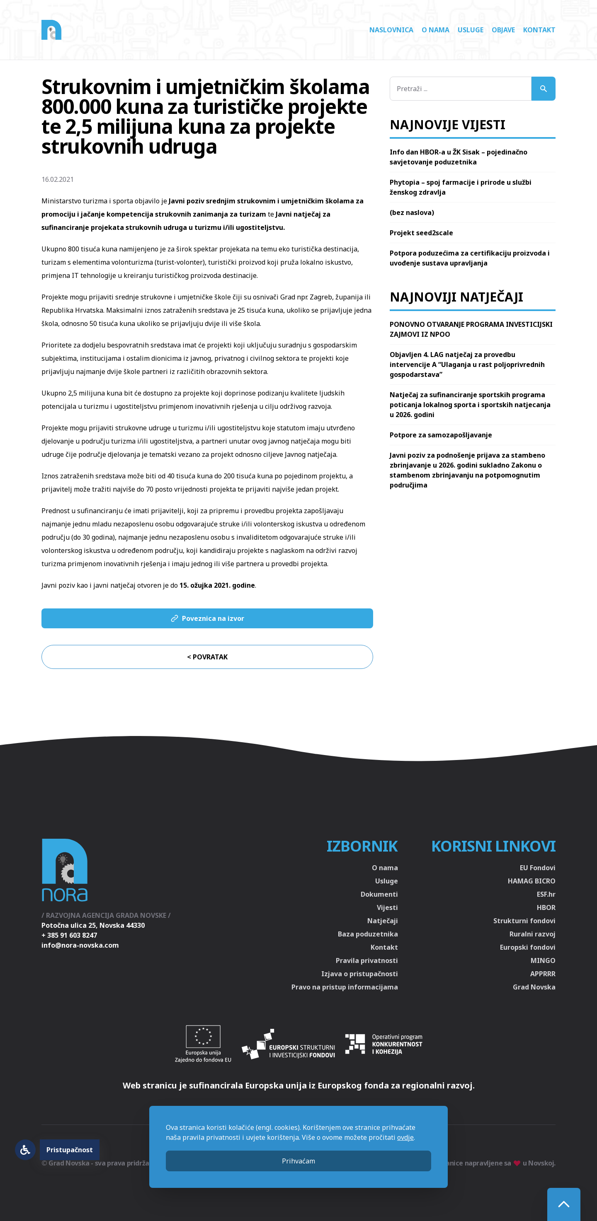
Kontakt (539, 29)
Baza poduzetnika (368, 934)
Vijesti (387, 907)
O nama (435, 29)
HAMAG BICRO (532, 881)
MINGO (543, 960)
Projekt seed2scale (421, 232)
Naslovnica (391, 29)
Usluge (470, 29)
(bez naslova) (412, 212)
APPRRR (543, 973)
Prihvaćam (298, 1161)
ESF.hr (546, 894)
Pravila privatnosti (367, 960)
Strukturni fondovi (524, 920)
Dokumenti (379, 894)
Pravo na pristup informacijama (344, 987)
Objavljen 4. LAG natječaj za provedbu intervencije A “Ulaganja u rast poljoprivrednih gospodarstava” (467, 364)
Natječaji (382, 920)
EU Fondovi (538, 867)
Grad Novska (534, 987)
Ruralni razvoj (533, 934)
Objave (503, 29)
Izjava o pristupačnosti (359, 973)
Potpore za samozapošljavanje (441, 434)
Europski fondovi (528, 947)
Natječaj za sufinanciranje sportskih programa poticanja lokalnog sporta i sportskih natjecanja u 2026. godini (470, 404)
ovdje (405, 1137)
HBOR (546, 907)
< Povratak (207, 656)
